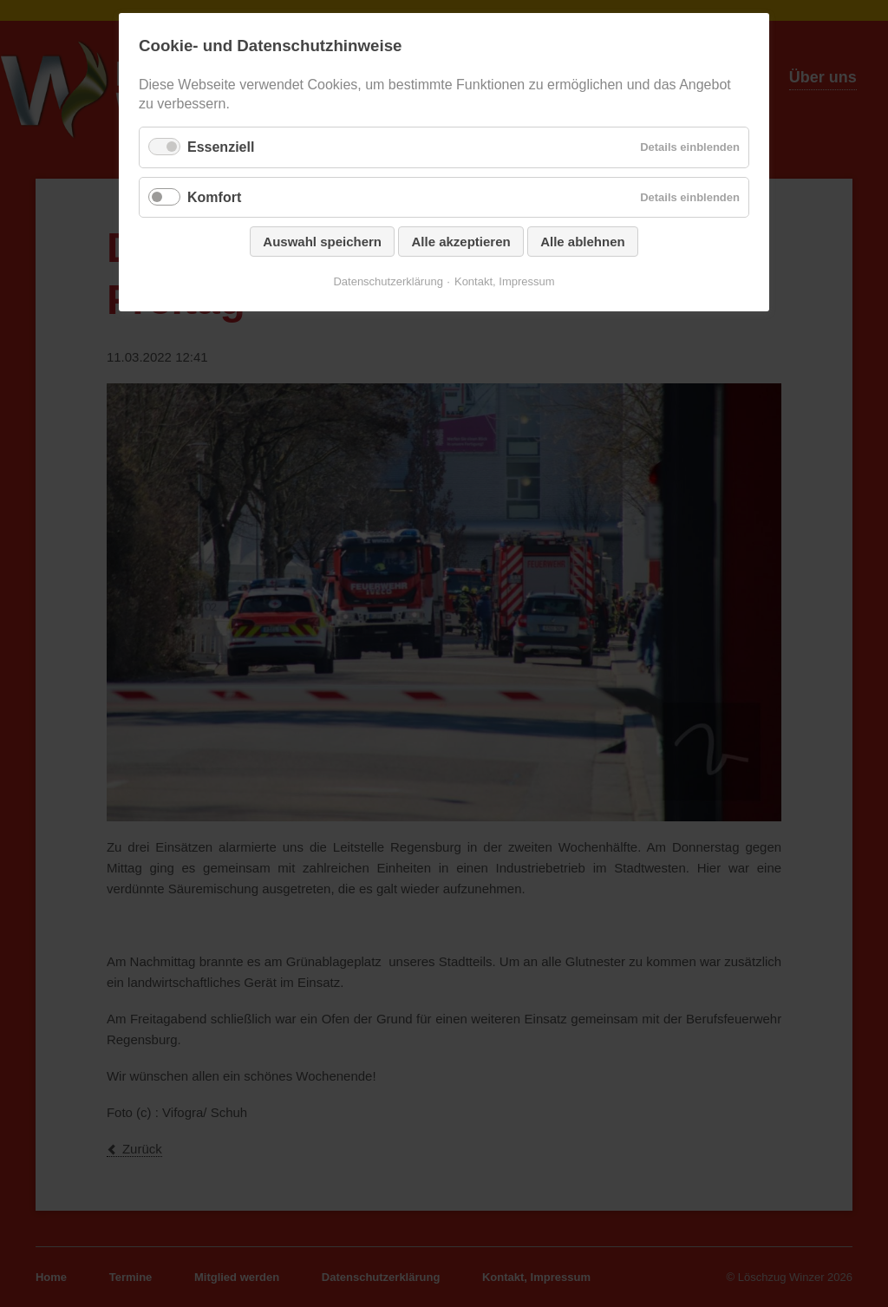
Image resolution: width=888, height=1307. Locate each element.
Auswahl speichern (322, 241)
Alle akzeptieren (460, 241)
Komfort (214, 197)
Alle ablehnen (582, 241)
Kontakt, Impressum (504, 281)
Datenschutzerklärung (387, 281)
